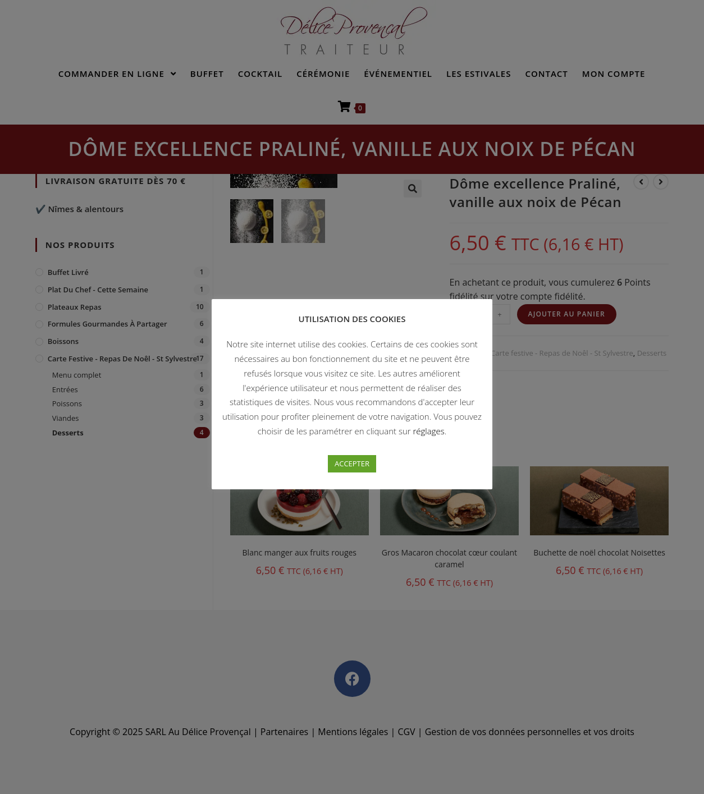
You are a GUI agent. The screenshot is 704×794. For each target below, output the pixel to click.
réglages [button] (429, 431)
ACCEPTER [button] (352, 463)
